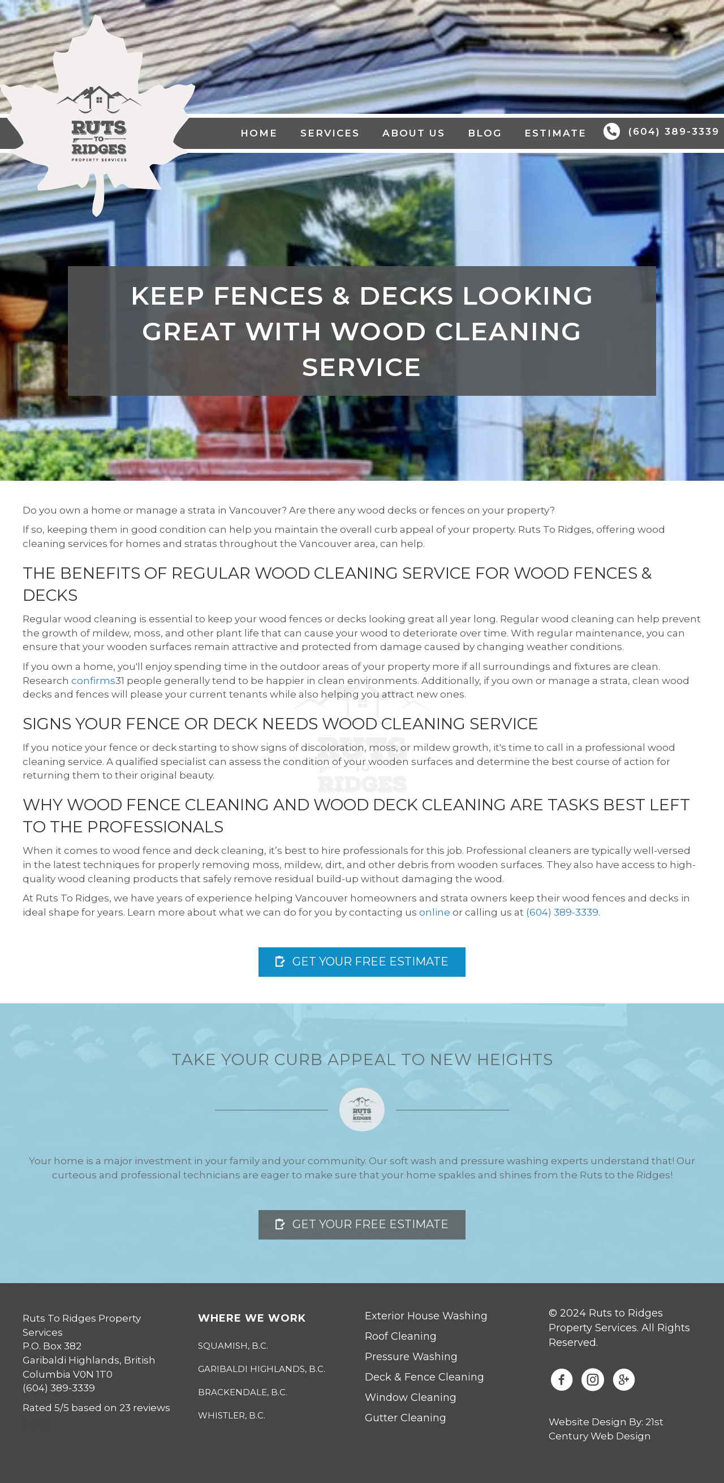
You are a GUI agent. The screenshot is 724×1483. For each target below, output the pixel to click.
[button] (362, 962)
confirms (93, 680)
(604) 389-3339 (562, 912)
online (434, 912)
